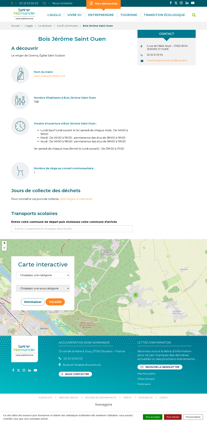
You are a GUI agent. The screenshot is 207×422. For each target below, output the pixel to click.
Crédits (127, 397)
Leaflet (192, 335)
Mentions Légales (68, 397)
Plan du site (45, 397)
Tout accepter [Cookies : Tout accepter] (152, 417)
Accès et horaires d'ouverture (80, 364)
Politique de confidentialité (100, 397)
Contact (164, 397)
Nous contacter (75, 374)
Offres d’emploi (146, 379)
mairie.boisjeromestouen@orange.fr (167, 60)
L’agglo (54, 15)
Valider (55, 301)
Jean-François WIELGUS (49, 76)
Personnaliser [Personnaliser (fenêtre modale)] (193, 417)
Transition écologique (164, 15)
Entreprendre (101, 15)
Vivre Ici (74, 15)
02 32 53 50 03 (70, 358)
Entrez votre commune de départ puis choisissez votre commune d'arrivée (64, 221)
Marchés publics (146, 373)
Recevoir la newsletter (160, 366)
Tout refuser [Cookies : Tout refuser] (172, 417)
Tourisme (128, 15)
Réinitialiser (33, 301)
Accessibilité (145, 397)
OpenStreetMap (202, 335)
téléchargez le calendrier (76, 199)
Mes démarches (103, 3)
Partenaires (143, 384)
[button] (135, 295)
